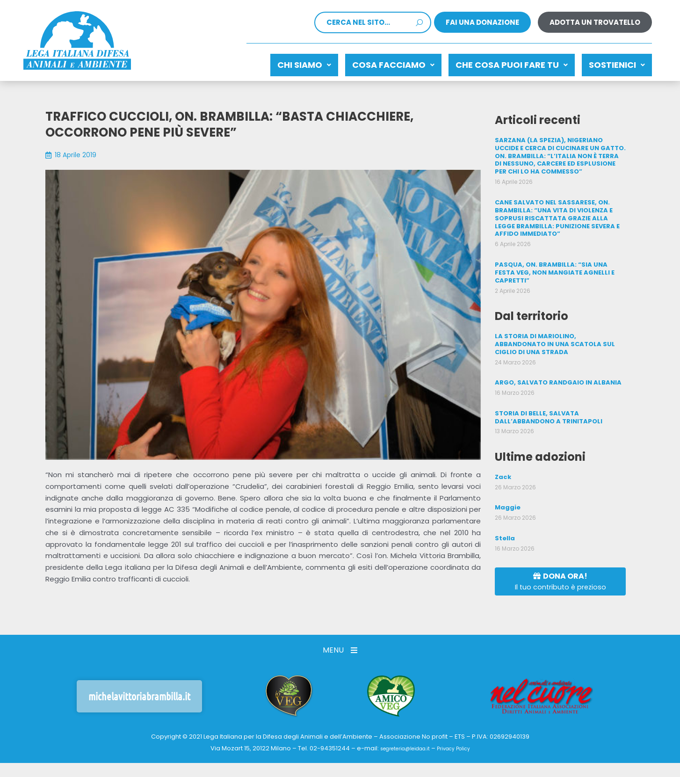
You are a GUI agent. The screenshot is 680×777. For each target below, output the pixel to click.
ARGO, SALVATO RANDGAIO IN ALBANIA (554, 361)
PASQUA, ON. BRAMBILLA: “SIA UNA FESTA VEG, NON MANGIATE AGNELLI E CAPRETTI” (559, 257)
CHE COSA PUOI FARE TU (497, 62)
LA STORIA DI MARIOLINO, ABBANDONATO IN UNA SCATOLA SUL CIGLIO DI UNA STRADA (559, 323)
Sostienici (612, 62)
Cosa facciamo (370, 62)
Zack (502, 453)
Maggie (507, 483)
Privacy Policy (459, 744)
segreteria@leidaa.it (400, 744)
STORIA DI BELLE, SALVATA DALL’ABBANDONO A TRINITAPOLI (546, 394)
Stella (504, 513)
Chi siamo (271, 62)
